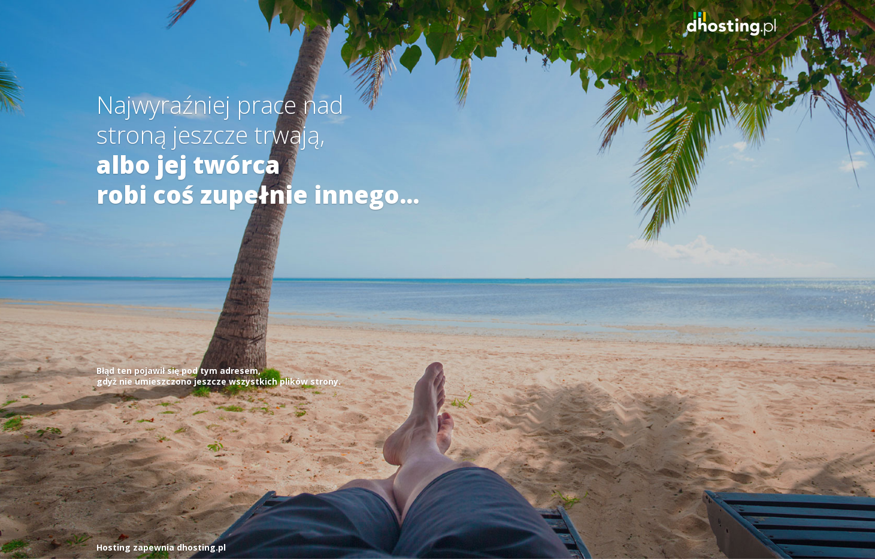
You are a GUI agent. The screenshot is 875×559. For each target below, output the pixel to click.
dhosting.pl (201, 547)
